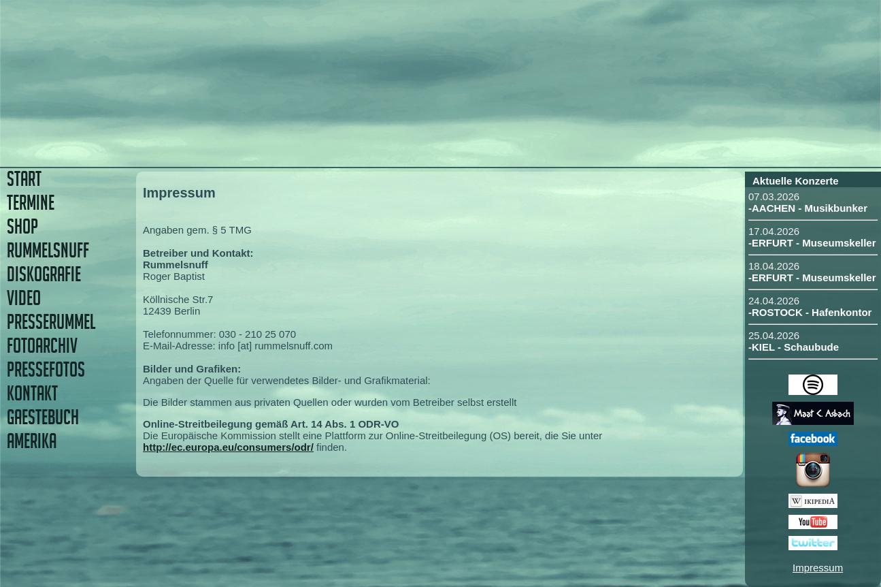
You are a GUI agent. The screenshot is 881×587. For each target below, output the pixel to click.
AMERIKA (31, 441)
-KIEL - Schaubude (793, 347)
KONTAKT (32, 393)
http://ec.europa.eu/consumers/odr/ (228, 447)
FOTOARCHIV (42, 345)
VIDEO (24, 298)
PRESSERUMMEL (51, 322)
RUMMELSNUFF (48, 250)
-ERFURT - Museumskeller (812, 243)
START (24, 179)
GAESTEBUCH (43, 417)
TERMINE (30, 202)
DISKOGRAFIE (44, 274)
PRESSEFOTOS (46, 369)
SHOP (22, 226)
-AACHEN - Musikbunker (807, 208)
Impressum (818, 567)
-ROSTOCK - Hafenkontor (809, 312)
